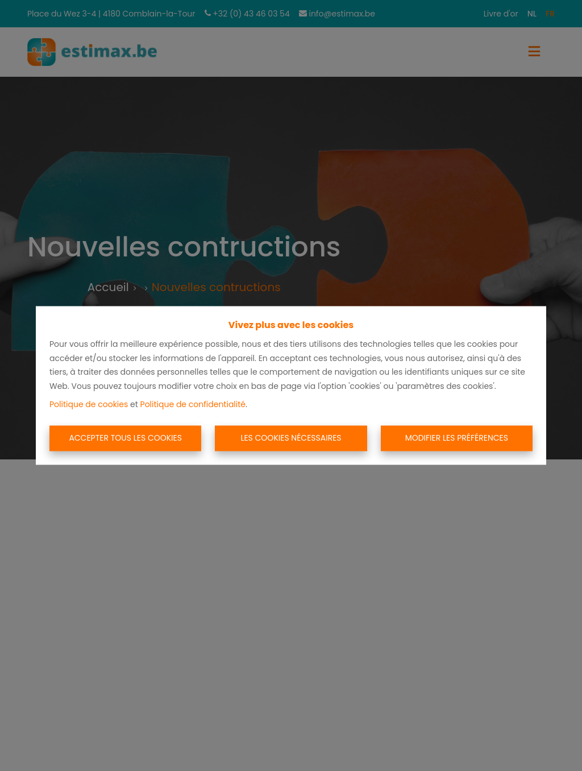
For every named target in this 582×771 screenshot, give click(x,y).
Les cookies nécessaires (290, 437)
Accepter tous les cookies (125, 437)
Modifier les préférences (456, 437)
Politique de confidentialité (193, 405)
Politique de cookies (88, 405)
